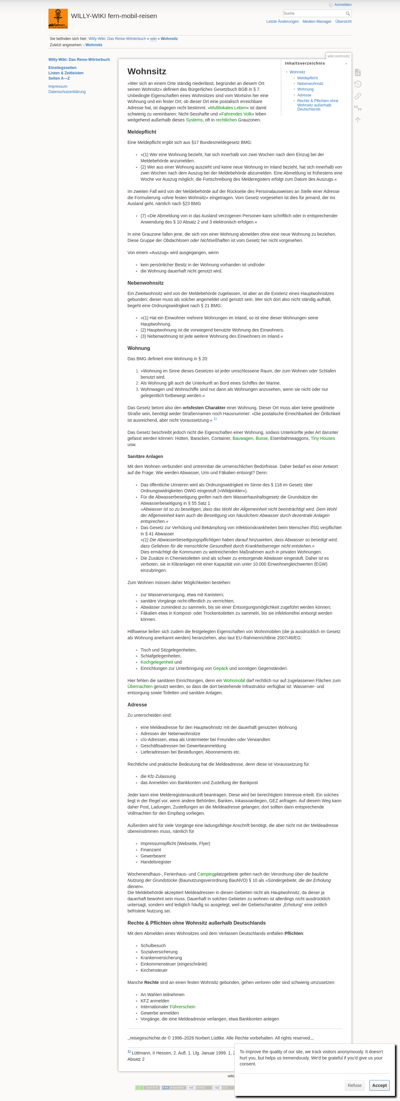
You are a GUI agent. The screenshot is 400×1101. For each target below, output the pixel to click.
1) (215, 418)
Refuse (355, 1085)
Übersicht (343, 21)
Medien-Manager (317, 21)
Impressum (58, 86)
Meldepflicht (307, 78)
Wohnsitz (169, 39)
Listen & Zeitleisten (65, 73)
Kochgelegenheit (157, 662)
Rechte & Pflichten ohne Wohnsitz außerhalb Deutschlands (317, 105)
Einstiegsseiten (62, 68)
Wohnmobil (234, 680)
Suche (349, 13)
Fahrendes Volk (236, 113)
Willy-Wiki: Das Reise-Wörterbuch (117, 39)
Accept (379, 1085)
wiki (153, 39)
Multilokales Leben (228, 107)
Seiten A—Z (59, 78)
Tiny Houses (323, 438)
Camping (206, 874)
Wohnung (305, 89)
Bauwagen (242, 438)
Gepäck (220, 668)
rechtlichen (226, 119)
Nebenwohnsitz (310, 83)
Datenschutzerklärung (67, 92)
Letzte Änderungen (283, 21)
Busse (262, 438)
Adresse (304, 95)
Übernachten (140, 686)
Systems (194, 119)
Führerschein (182, 1006)
